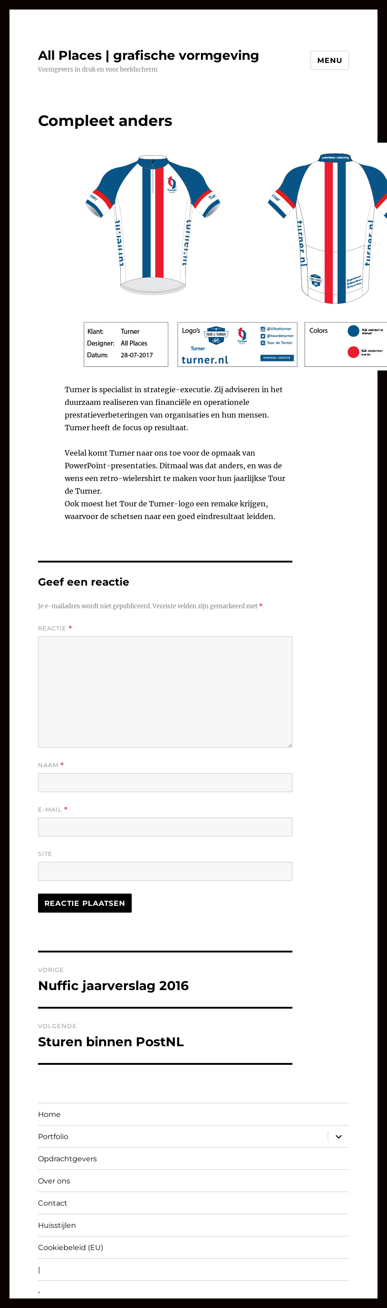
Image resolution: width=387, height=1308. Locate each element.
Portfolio (53, 1136)
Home (49, 1114)
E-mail (53, 809)
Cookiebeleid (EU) (70, 1247)
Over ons (54, 1181)
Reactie (55, 628)
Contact (52, 1203)
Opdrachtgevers (67, 1158)
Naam (51, 765)
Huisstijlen (57, 1225)
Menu (329, 60)
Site (45, 853)
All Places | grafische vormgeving (148, 55)
